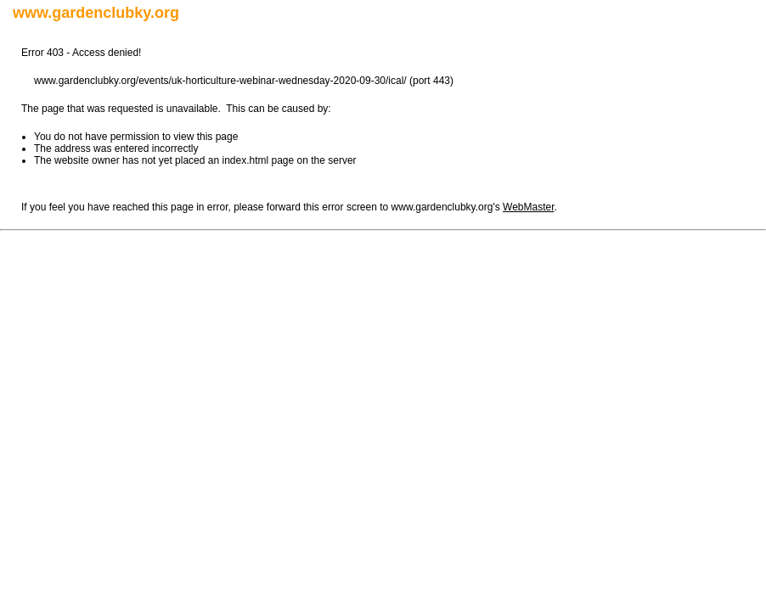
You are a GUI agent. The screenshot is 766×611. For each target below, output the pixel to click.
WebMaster (528, 207)
